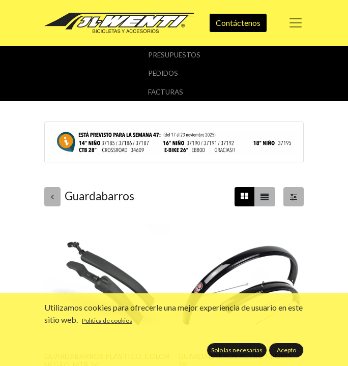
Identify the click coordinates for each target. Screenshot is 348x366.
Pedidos (163, 73)
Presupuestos (174, 55)
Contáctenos (238, 22)
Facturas (165, 92)
